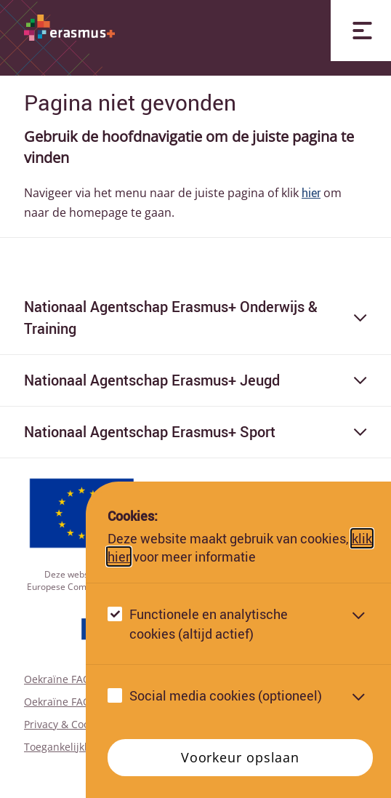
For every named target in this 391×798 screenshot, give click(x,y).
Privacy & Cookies (66, 724)
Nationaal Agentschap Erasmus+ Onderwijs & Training (195, 317)
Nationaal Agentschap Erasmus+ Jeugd (195, 380)
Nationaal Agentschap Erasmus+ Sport (195, 432)
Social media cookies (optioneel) (225, 695)
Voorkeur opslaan (240, 757)
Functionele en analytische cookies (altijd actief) (208, 623)
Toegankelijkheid (65, 747)
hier (311, 193)
